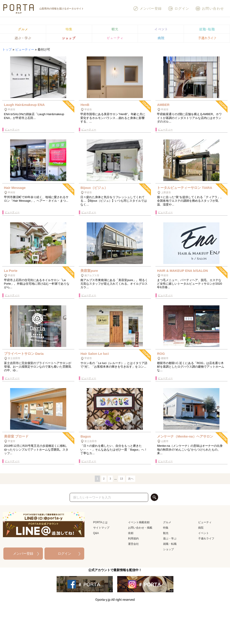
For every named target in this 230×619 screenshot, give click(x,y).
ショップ (168, 549)
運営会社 (133, 543)
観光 (165, 533)
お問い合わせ (209, 8)
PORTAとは (100, 522)
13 (121, 478)
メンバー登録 (147, 8)
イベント (203, 533)
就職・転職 (170, 543)
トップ (7, 49)
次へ (130, 478)
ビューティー (24, 49)
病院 (200, 527)
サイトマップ (101, 527)
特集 (165, 527)
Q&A (96, 533)
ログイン (178, 8)
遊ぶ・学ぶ (170, 538)
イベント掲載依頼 (139, 522)
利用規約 (133, 538)
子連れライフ (206, 538)
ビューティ (205, 522)
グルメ (167, 522)
